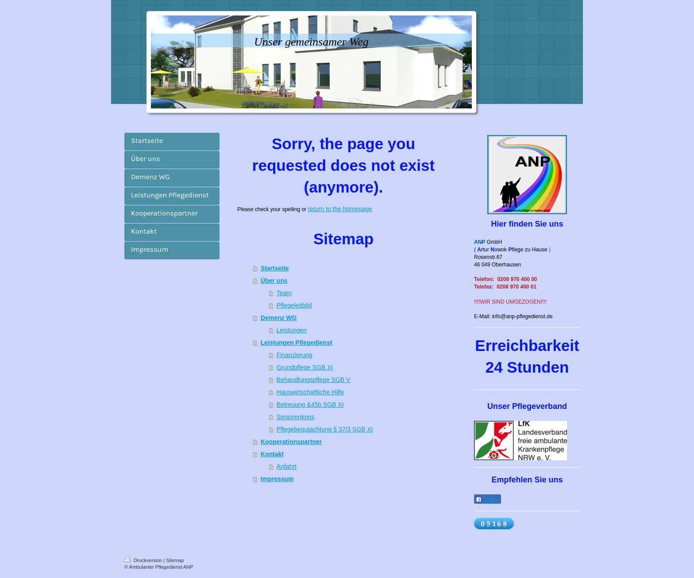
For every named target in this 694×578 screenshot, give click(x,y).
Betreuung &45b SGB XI (310, 404)
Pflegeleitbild (294, 305)
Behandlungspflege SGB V (314, 379)
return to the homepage (340, 208)
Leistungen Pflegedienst (296, 342)
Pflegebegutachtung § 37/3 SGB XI (325, 429)
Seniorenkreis (296, 416)
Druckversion (143, 560)
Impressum (277, 478)
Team (284, 293)
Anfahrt (287, 466)
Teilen (487, 499)
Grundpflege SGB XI (305, 367)
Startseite (275, 268)
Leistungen (292, 330)
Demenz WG (279, 317)
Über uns (274, 280)
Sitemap (175, 560)
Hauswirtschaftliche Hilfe (310, 392)
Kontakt (272, 454)
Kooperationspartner (291, 441)
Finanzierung (294, 354)
